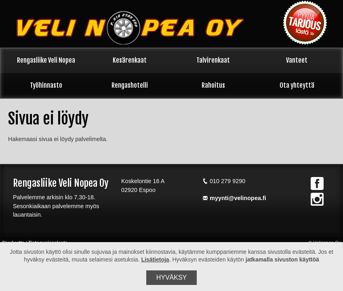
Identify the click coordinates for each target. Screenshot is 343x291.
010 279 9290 (223, 181)
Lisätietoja (155, 259)
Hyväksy (171, 277)
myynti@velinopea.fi (234, 198)
